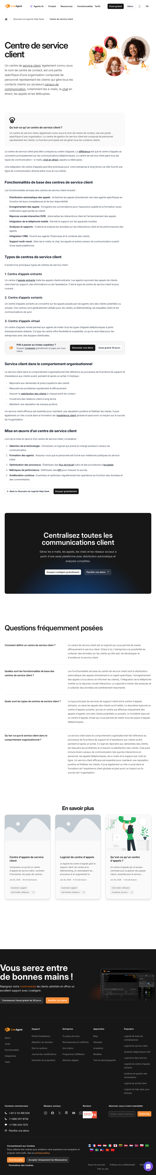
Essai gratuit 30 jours (109, 347)
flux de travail (66, 464)
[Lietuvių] (120, 1145)
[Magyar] (105, 1145)
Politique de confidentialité (122, 1164)
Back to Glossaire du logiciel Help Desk (28, 491)
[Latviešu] (126, 1145)
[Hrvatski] (99, 1145)
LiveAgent (30, 348)
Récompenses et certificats (76, 1042)
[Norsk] (136, 1145)
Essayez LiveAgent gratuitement (63, 572)
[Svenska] (97, 1150)
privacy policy (42, 1153)
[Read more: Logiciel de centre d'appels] (78, 857)
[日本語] (115, 1145)
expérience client (66, 415)
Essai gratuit (115, 6)
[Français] (94, 1145)
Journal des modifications (44, 1054)
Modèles (97, 1054)
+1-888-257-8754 (18, 1118)
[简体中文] (112, 1150)
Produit (53, 6)
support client (110, 701)
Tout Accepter (16, 1160)
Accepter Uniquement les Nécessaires (47, 1160)
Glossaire (97, 1042)
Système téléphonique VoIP (137, 1052)
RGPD (142, 1164)
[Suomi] (89, 1145)
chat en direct (50, 159)
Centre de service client (61, 19)
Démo (130, 6)
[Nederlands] (131, 1145)
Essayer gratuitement (66, 491)
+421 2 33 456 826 (19, 1113)
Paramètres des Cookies (21, 1165)
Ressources (68, 6)
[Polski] (142, 1145)
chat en (142, 756)
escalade (108, 464)
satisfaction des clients (34, 393)
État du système (39, 1048)
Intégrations (10, 1056)
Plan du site (102, 1169)
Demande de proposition (43, 1060)
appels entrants (26, 280)
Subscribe (144, 1114)
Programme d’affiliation (74, 1054)
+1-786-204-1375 (18, 1124)
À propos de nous (71, 1036)
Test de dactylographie (104, 1060)
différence (84, 151)
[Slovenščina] (91, 1150)
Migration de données (42, 1042)
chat (65, 89)
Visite (7, 1062)
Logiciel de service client (136, 1046)
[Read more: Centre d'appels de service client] (27, 857)
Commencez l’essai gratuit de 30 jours (21, 1000)
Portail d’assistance (41, 1036)
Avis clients (68, 1048)
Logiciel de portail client (135, 1083)
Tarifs (7, 1044)
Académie (98, 1048)
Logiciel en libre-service (135, 1058)
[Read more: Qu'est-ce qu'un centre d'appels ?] (128, 857)
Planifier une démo (97, 572)
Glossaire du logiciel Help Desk (28, 19)
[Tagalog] (102, 1150)
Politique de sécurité (95, 1164)
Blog (95, 1036)
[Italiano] (110, 1145)
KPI (59, 470)
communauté (28, 986)
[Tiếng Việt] (107, 1150)
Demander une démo (82, 347)
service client (32, 65)
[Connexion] (139, 6)
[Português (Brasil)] (147, 1145)
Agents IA (38, 6)
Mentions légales (71, 1060)
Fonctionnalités (12, 1050)
